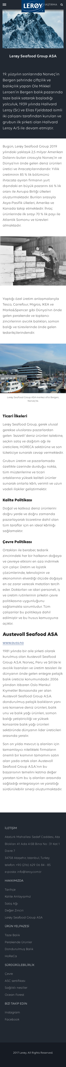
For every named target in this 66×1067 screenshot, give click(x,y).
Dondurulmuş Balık (19, 949)
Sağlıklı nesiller (16, 988)
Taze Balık (12, 935)
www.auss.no (13, 643)
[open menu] (4, 5)
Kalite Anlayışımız (18, 896)
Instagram (12, 1012)
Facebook (12, 1019)
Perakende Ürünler (18, 942)
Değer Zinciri (14, 910)
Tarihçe (10, 889)
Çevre (9, 974)
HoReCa (11, 956)
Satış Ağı (11, 903)
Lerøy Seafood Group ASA (24, 917)
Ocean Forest (14, 995)
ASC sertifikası (15, 981)
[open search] (52, 4)
